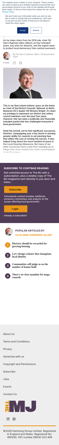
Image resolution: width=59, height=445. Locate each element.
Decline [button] (36, 30)
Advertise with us (13, 356)
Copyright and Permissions (19, 364)
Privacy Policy (8, 12)
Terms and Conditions (16, 341)
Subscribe (15, 189)
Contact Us (10, 394)
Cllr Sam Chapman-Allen (27, 54)
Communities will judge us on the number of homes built (30, 265)
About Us (8, 334)
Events (7, 386)
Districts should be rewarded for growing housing (29, 245)
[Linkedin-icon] (8, 419)
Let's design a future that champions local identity (31, 255)
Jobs (6, 379)
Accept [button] (23, 30)
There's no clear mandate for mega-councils (31, 276)
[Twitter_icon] (14, 419)
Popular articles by (30, 230)
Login (15, 208)
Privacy (7, 349)
